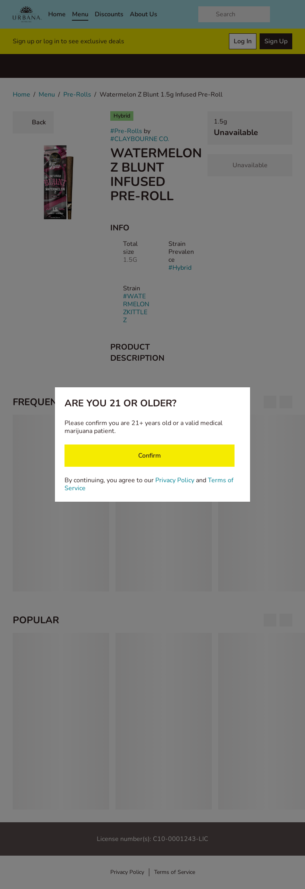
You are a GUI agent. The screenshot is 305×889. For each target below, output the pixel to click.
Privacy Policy (174, 480)
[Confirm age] (150, 455)
